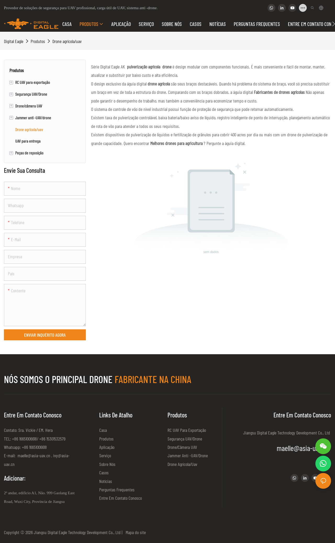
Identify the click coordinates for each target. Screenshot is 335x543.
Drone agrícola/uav (67, 41)
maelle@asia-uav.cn (33, 455)
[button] (333, 23)
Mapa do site (135, 532)
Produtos (38, 41)
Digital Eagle (13, 41)
